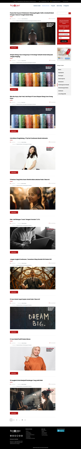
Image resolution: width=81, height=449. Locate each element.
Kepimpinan (61, 72)
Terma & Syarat (44, 435)
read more (14, 47)
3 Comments (52, 60)
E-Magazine (66, 5)
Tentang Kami (43, 430)
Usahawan (60, 90)
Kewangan (60, 75)
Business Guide (37, 5)
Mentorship (59, 5)
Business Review (45, 5)
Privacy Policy (44, 433)
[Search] (70, 13)
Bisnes (59, 69)
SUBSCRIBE (64, 41)
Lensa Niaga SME (62, 93)
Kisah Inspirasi (61, 78)
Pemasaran (61, 81)
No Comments (52, 18)
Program (53, 5)
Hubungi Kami (44, 432)
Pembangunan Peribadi (63, 84)
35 (22, 420)
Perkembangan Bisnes (63, 87)
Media (43, 431)
